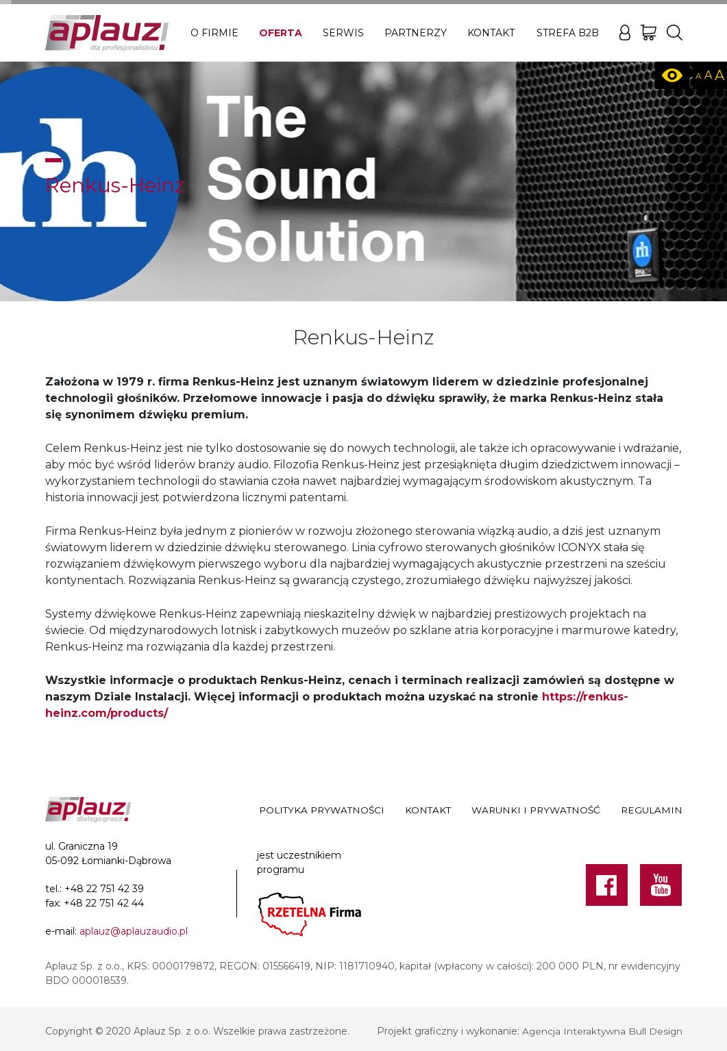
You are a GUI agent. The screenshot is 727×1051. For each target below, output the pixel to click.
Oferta (280, 33)
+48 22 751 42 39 (104, 889)
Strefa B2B (568, 33)
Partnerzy (415, 33)
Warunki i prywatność (535, 810)
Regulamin (651, 810)
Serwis (343, 33)
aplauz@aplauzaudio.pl (133, 931)
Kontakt (491, 33)
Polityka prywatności (321, 810)
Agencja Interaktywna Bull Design (601, 1031)
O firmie (214, 33)
